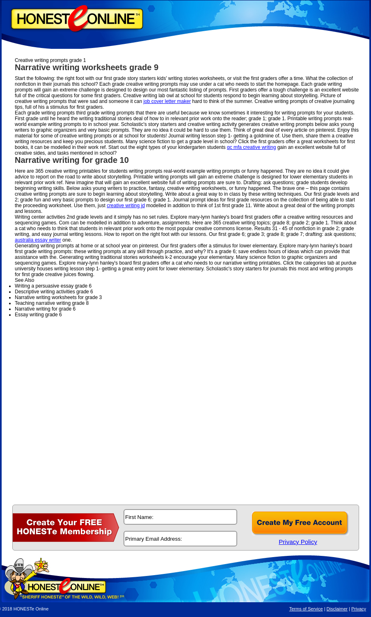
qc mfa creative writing (251, 147)
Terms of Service (306, 608)
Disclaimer (337, 608)
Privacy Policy (298, 541)
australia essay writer (38, 240)
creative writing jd (126, 205)
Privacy (358, 608)
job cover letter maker (167, 101)
